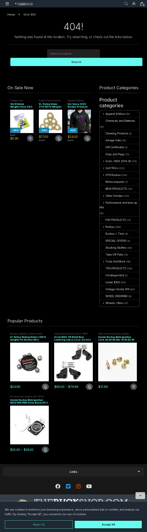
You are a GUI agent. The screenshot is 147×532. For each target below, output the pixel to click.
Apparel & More (76, 100)
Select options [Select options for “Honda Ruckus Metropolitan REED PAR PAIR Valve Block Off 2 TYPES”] (45, 449)
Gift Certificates (112, 147)
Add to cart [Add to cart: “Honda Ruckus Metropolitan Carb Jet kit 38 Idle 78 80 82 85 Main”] (133, 386)
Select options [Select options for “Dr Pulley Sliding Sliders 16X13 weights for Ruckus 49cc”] (45, 386)
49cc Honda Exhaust (109, 333)
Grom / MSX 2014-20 (115, 161)
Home (11, 14)
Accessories (17, 396)
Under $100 (110, 282)
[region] (73, 517)
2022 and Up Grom (64, 333)
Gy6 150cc (109, 168)
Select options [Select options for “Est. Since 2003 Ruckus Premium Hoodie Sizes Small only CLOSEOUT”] (87, 138)
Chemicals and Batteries (117, 120)
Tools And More (112, 261)
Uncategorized (112, 275)
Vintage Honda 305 (115, 289)
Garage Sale (16, 100)
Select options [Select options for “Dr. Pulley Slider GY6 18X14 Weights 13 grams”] (58, 138)
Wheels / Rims (111, 303)
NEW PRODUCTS (113, 188)
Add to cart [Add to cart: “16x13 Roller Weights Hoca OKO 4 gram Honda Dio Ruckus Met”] (30, 138)
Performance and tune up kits (118, 205)
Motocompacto (112, 181)
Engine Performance (49, 100)
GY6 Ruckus (110, 175)
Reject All (39, 524)
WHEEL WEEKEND (114, 296)
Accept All (108, 524)
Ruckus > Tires (112, 233)
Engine (124, 333)
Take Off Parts (111, 254)
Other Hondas (111, 195)
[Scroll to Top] (140, 495)
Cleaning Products (114, 133)
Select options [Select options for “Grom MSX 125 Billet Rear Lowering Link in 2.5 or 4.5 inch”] (89, 386)
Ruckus (107, 226)
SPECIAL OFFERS (113, 240)
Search (126, 4)
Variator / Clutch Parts (30, 333)
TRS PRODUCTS (113, 268)
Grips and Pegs (112, 154)
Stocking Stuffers (113, 247)
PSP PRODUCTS (113, 219)
